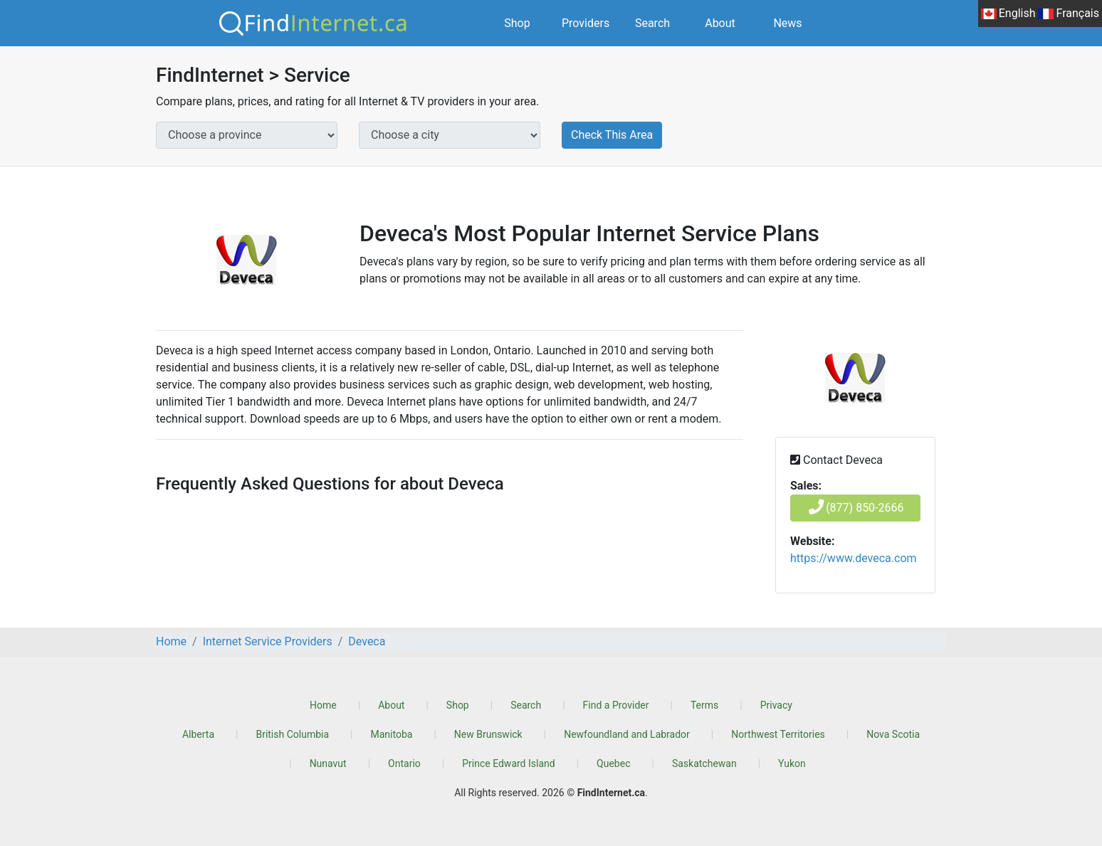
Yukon (792, 763)
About (720, 23)
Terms (704, 705)
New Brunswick (488, 734)
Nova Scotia (893, 734)
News (787, 23)
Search (652, 23)
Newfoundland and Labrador (627, 734)
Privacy (776, 705)
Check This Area (612, 135)
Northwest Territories (778, 734)
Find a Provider (616, 705)
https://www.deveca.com (853, 558)
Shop (517, 23)
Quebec (613, 763)
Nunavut (328, 763)
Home (323, 705)
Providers (585, 23)
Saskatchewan (704, 763)
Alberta (198, 734)
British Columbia (292, 734)
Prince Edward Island (508, 763)
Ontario (404, 763)
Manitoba (392, 734)
